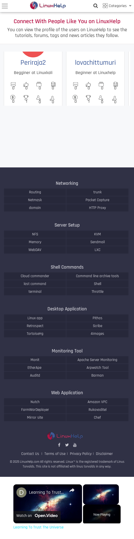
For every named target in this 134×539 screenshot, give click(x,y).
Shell (97, 283)
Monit (35, 359)
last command (35, 283)
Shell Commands (67, 267)
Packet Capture (97, 200)
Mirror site (35, 417)
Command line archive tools (97, 276)
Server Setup (67, 225)
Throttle (97, 291)
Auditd (35, 375)
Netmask (35, 200)
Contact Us (30, 453)
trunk (97, 192)
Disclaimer (104, 453)
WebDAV (35, 249)
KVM (97, 234)
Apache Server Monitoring (97, 359)
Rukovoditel (97, 409)
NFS (35, 234)
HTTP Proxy (97, 207)
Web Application (67, 393)
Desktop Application (67, 309)
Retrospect (35, 326)
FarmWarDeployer (35, 409)
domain (35, 207)
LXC (97, 249)
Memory (35, 242)
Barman (97, 375)
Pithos (97, 318)
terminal (35, 291)
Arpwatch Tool (98, 367)
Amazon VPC (97, 402)
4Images (97, 333)
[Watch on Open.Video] (37, 516)
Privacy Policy (81, 453)
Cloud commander (35, 276)
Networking (67, 183)
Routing (35, 192)
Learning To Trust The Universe (47, 492)
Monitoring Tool (67, 351)
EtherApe (35, 367)
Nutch (35, 402)
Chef (97, 417)
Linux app (35, 318)
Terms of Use (55, 453)
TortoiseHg (35, 333)
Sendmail (97, 242)
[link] (21, 492)
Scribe (97, 326)
